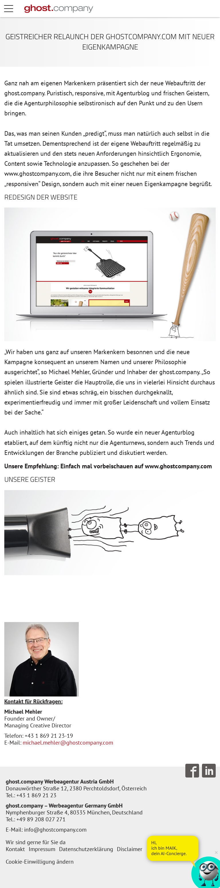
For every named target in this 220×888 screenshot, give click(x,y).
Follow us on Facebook (192, 771)
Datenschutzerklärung (86, 849)
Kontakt (15, 849)
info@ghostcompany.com (55, 829)
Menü (14, 8)
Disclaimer (129, 849)
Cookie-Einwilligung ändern (40, 861)
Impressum (42, 849)
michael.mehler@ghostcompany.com (68, 742)
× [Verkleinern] (216, 852)
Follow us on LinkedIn (209, 771)
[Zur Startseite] (59, 8)
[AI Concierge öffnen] (173, 848)
